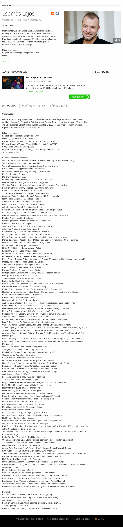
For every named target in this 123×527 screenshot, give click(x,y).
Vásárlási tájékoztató (81, 519)
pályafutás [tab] (9, 106)
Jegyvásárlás (78, 97)
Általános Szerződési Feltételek (29, 519)
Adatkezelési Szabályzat (58, 519)
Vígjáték (39, 92)
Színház (29, 92)
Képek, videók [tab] (59, 106)
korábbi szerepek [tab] (33, 106)
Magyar (99, 519)
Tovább (6, 61)
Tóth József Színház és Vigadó (39, 81)
